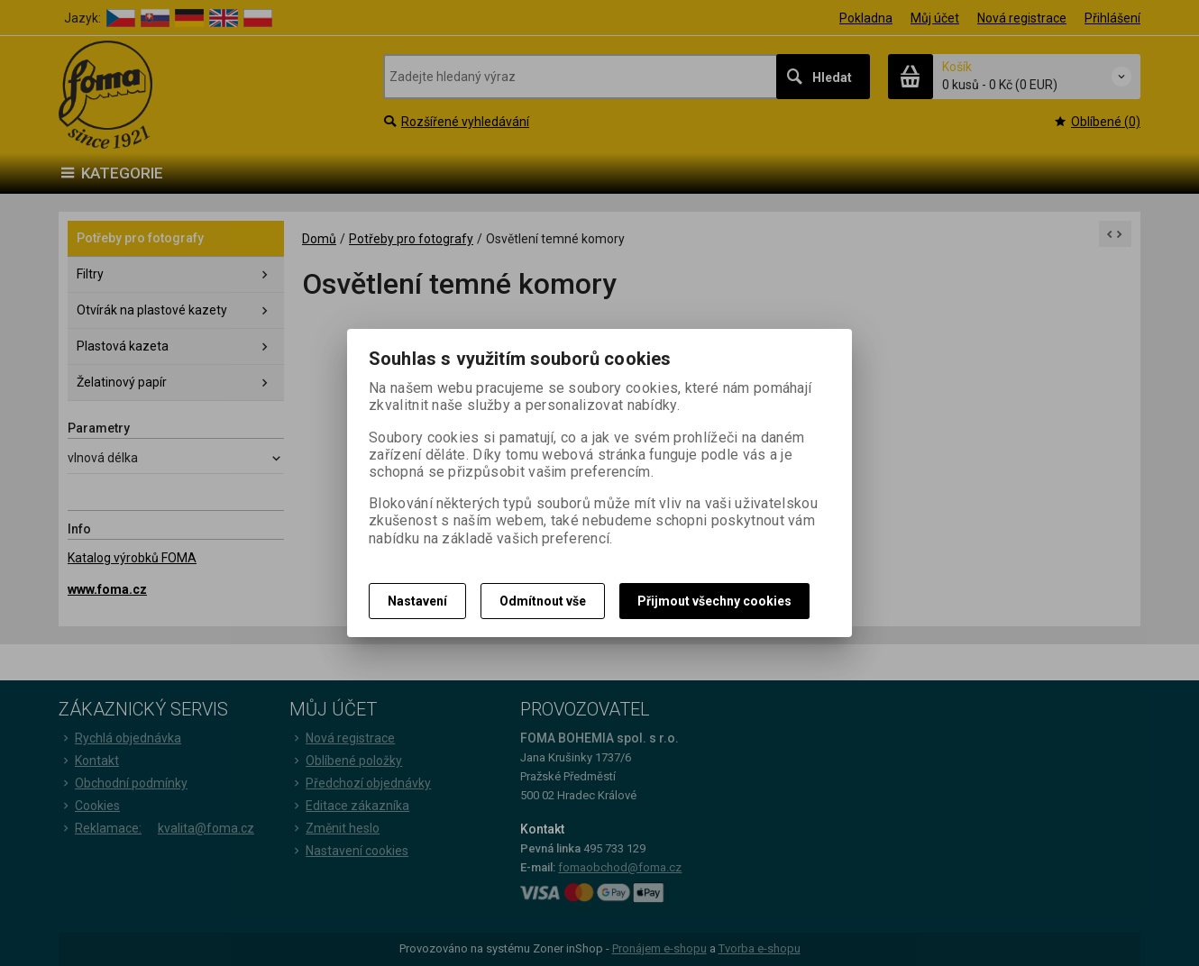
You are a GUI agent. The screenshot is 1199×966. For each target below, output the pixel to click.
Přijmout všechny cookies (714, 601)
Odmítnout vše (542, 601)
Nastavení (417, 601)
